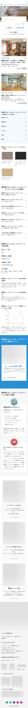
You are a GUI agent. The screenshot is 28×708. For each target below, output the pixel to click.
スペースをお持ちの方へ (7, 636)
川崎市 (25, 4)
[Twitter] (10, 702)
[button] (14, 118)
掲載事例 (3, 638)
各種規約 (13, 645)
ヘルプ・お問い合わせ (6, 651)
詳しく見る (14, 558)
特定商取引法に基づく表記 (7, 649)
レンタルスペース (14, 4)
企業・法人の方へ (5, 660)
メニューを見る (14, 517)
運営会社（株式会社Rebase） (8, 652)
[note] (21, 702)
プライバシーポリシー (6, 647)
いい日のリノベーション (11, 378)
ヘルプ (12, 660)
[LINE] (7, 702)
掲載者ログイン (18, 636)
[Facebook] (14, 702)
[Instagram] (17, 702)
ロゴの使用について (18, 651)
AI (25, 58)
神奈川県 (21, 4)
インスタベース (5, 5)
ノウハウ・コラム (5, 645)
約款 (18, 645)
